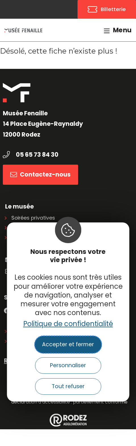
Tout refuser (68, 386)
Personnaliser (68, 365)
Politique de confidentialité (68, 323)
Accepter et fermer (68, 344)
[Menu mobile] (118, 30)
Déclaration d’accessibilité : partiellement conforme (69, 402)
